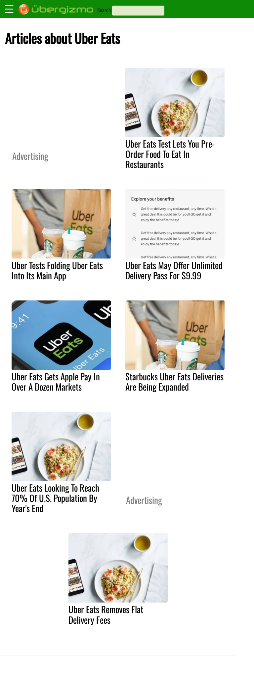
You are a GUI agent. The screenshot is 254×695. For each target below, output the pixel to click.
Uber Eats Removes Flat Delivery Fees (105, 614)
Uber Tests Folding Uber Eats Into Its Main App (57, 270)
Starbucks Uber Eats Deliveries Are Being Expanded (174, 381)
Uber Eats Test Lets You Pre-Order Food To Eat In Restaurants (170, 154)
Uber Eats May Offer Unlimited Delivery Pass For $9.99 (174, 270)
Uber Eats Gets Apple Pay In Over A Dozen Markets (56, 381)
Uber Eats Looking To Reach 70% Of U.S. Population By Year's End (55, 498)
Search (104, 10)
